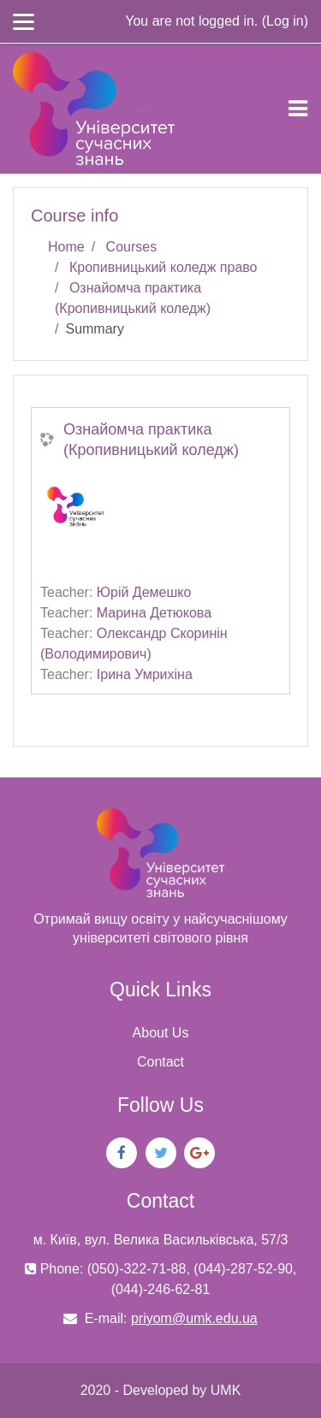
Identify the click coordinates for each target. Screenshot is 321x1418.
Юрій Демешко (144, 592)
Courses (132, 246)
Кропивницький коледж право (163, 267)
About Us (161, 1032)
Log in (285, 21)
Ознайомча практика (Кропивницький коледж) (151, 439)
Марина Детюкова (154, 613)
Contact (160, 1062)
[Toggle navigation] (298, 109)
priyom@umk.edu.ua (194, 1318)
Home (66, 246)
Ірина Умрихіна (145, 674)
